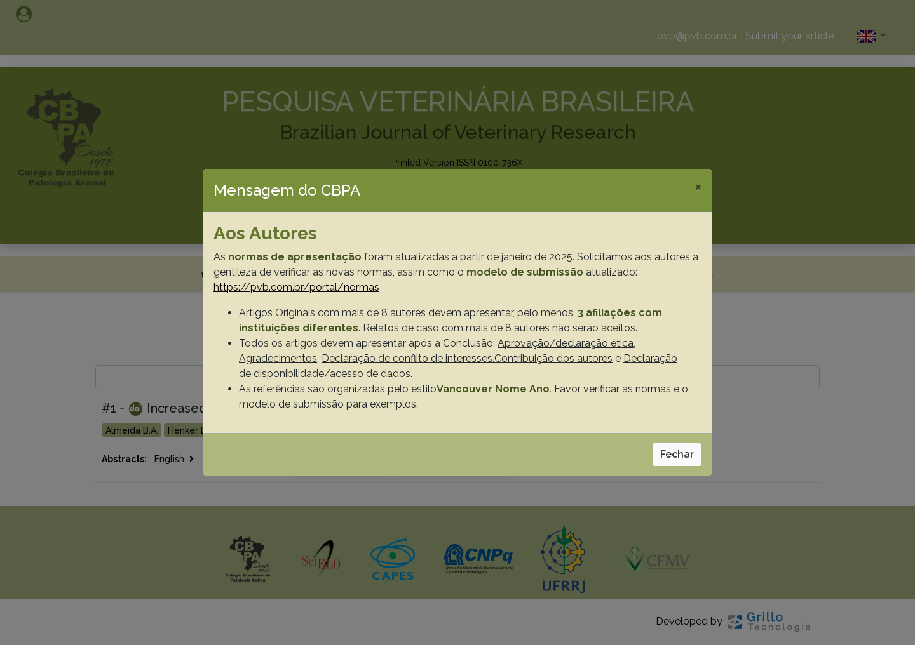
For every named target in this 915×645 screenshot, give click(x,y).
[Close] (698, 186)
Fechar (677, 454)
